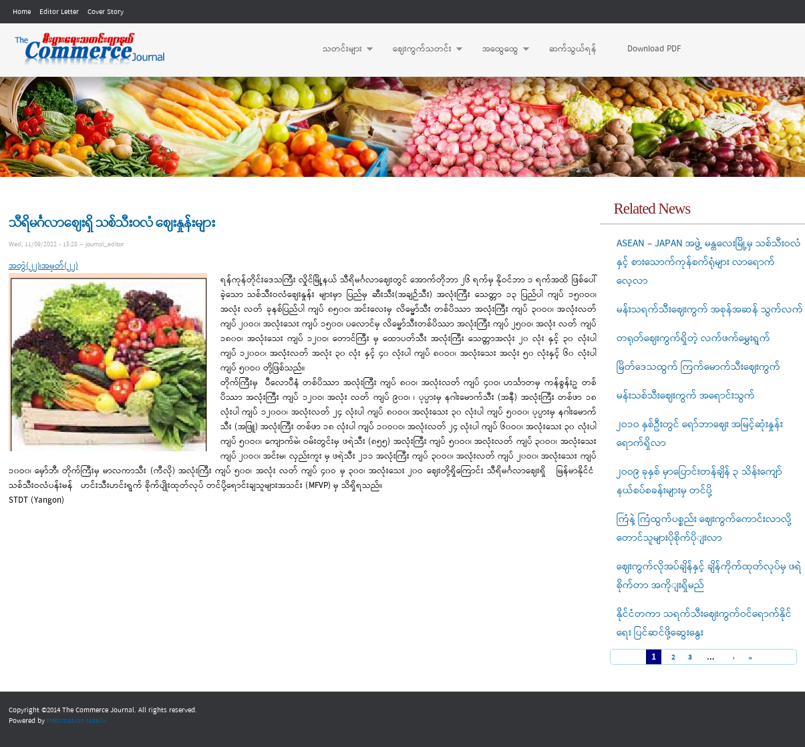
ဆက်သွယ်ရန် (573, 49)
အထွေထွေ (499, 49)
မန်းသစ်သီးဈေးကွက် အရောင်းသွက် (686, 396)
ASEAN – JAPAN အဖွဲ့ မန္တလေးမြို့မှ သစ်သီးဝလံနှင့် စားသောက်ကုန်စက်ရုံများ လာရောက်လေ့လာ (709, 262)
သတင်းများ (341, 49)
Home (22, 12)
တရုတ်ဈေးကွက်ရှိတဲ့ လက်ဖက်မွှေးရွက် (693, 338)
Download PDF (654, 49)
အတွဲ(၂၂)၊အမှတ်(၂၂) (43, 266)
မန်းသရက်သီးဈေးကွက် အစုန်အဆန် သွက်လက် (710, 310)
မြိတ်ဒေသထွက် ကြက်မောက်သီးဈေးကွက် (698, 367)
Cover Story (106, 12)
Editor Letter (59, 12)
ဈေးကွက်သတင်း (420, 49)
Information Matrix (76, 721)
